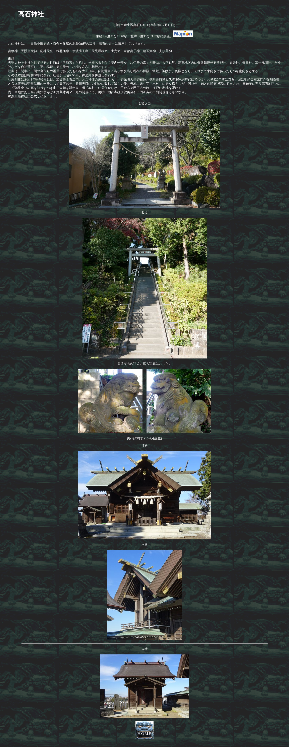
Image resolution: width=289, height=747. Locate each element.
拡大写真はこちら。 (157, 363)
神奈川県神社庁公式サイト (27, 96)
